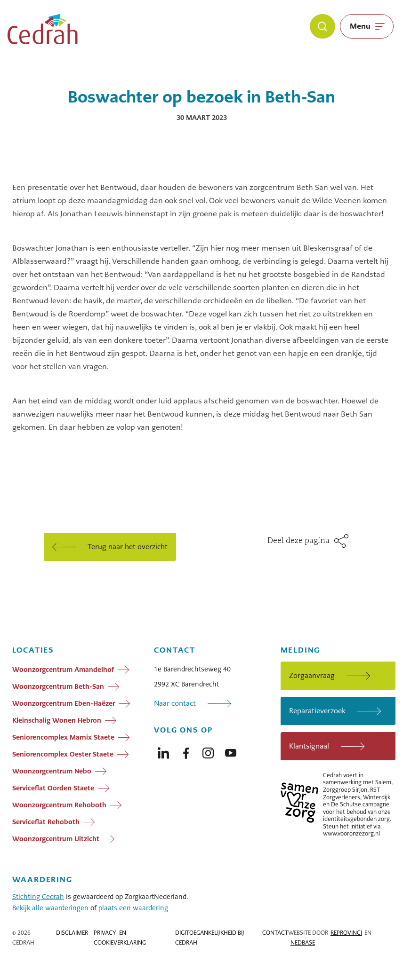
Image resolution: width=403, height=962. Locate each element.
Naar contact (175, 703)
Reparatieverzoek (317, 711)
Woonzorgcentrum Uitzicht (55, 838)
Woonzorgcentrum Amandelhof (63, 669)
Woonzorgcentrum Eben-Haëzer (63, 703)
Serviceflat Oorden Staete (53, 787)
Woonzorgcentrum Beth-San (58, 686)
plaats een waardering (133, 908)
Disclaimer (72, 933)
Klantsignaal (309, 746)
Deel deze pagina (298, 541)
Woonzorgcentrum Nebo (51, 770)
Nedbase (302, 942)
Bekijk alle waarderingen (50, 908)
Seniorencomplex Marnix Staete (63, 736)
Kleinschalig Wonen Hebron (56, 720)
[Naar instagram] (208, 750)
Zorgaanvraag (312, 675)
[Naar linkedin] (163, 750)
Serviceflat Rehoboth (46, 821)
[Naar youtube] (230, 750)
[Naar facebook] (186, 750)
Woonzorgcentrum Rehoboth (59, 804)
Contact (275, 933)
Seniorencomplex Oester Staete (62, 753)
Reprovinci (346, 933)
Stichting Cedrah (38, 896)
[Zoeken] (322, 26)
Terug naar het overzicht (128, 547)
